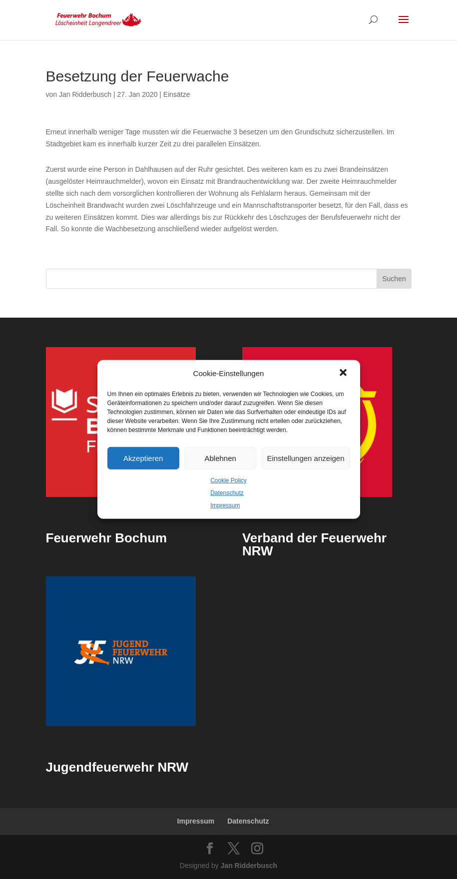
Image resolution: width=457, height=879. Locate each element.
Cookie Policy (228, 480)
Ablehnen (220, 457)
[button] (344, 374)
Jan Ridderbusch (85, 94)
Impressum (225, 504)
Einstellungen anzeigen (305, 457)
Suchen (394, 279)
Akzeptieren (143, 457)
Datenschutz (227, 492)
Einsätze (176, 94)
